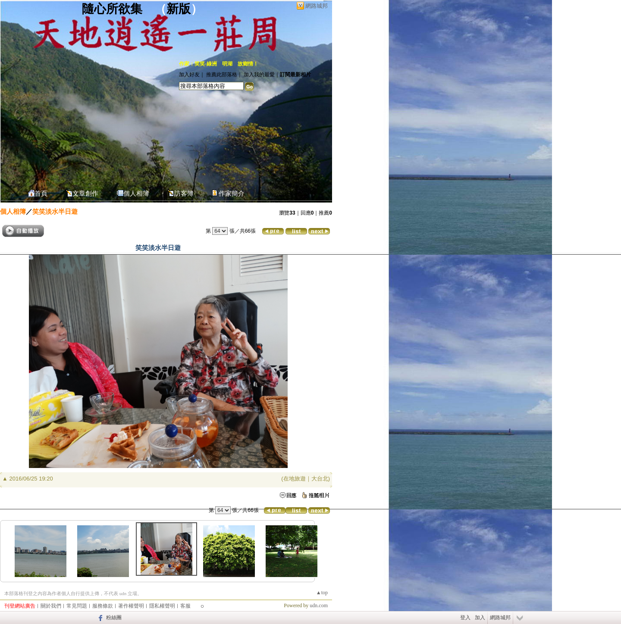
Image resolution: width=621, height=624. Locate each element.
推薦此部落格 (221, 75)
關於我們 (51, 606)
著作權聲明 (131, 606)
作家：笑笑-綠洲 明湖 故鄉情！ (218, 64)
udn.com (319, 605)
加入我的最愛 (259, 75)
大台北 (319, 478)
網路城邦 (316, 6)
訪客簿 (184, 193)
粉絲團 (114, 618)
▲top (322, 593)
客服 (185, 606)
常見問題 (76, 606)
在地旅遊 (294, 478)
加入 (480, 618)
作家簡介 (232, 193)
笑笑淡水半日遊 (55, 211)
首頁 (40, 193)
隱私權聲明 (162, 606)
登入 (465, 618)
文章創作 (85, 193)
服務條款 (102, 606)
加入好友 (189, 75)
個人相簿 (136, 193)
